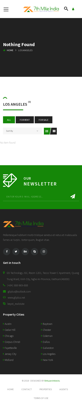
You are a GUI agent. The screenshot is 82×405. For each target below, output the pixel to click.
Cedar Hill (9, 330)
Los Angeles (48, 354)
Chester (46, 330)
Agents (63, 389)
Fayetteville (10, 348)
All (9, 119)
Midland (8, 360)
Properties (45, 389)
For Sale (43, 119)
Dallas (45, 342)
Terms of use (41, 398)
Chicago (8, 336)
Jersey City (9, 354)
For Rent (25, 119)
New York (47, 360)
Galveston (47, 348)
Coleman (47, 336)
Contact (26, 389)
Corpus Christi (11, 342)
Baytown (46, 324)
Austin (7, 324)
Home (10, 50)
